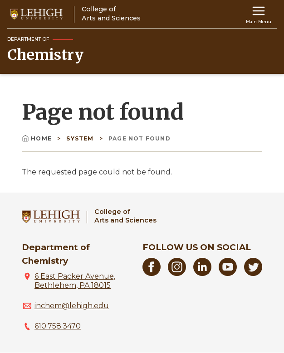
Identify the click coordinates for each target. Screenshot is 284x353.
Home (38, 138)
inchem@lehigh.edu (71, 305)
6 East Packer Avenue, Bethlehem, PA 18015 (74, 281)
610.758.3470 (57, 326)
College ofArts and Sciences (125, 216)
